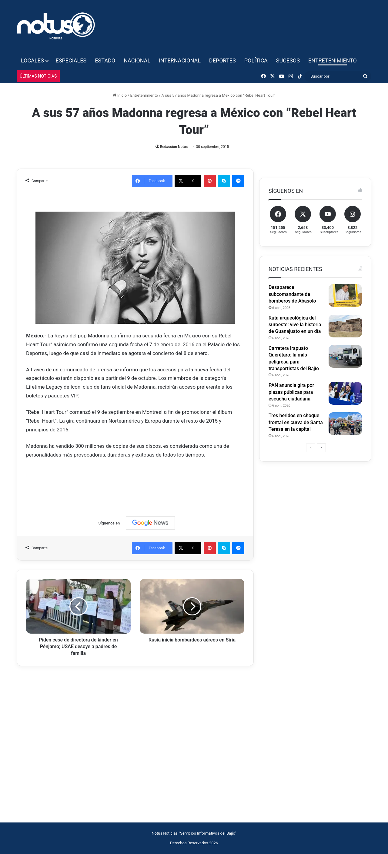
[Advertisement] (136, 482)
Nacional (137, 60)
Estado (105, 60)
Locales (32, 60)
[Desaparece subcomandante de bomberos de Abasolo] (345, 295)
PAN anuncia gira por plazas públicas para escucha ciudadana (291, 392)
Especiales (71, 60)
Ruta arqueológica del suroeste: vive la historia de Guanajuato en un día (295, 324)
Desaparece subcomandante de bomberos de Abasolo (292, 294)
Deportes (222, 60)
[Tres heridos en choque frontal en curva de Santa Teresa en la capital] (345, 423)
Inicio (120, 95)
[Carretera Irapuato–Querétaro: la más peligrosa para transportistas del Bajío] (345, 356)
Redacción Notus (174, 147)
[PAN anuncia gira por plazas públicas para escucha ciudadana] (345, 393)
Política (256, 60)
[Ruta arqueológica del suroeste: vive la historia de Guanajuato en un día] (345, 326)
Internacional (180, 60)
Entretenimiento (332, 60)
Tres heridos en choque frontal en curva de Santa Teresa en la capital (296, 422)
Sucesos (288, 60)
